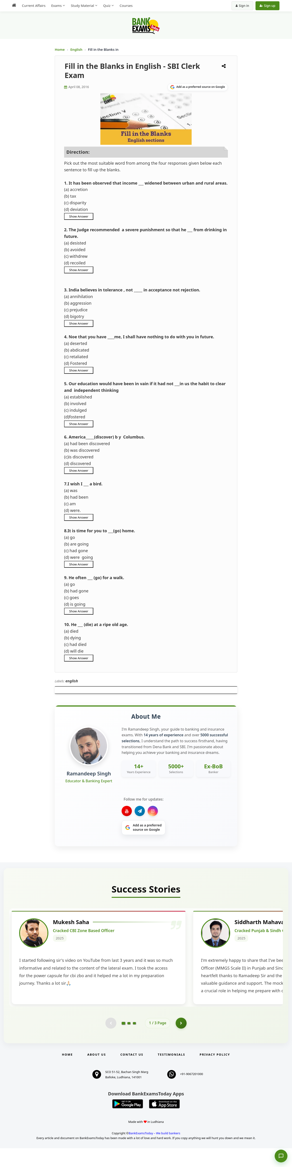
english (71, 680)
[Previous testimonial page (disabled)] (110, 1041)
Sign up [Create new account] (267, 5)
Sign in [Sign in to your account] (242, 5)
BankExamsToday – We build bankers (154, 1152)
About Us (96, 1073)
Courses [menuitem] (126, 5)
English (76, 49)
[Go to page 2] (128, 1041)
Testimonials (171, 1073)
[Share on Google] (197, 87)
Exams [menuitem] (56, 5)
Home (60, 49)
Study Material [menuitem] (82, 5)
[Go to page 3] (134, 1041)
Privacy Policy (215, 1073)
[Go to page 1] (123, 1041)
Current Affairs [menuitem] (33, 5)
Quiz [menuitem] (106, 5)
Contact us (131, 1073)
